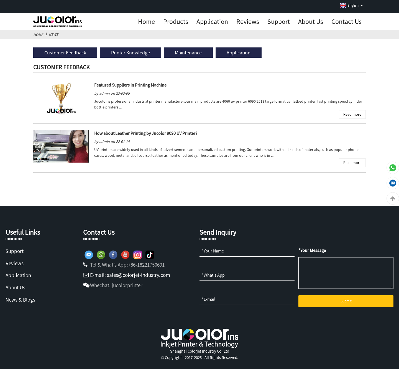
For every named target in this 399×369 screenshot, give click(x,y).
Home (146, 21)
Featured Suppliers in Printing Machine (130, 85)
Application (212, 21)
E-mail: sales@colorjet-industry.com (130, 275)
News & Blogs (20, 299)
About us (310, 21)
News (53, 34)
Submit (346, 301)
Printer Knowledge (130, 52)
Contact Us (346, 21)
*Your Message (312, 250)
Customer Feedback (65, 52)
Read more (352, 114)
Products (175, 21)
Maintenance (188, 52)
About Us (15, 287)
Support (278, 21)
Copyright (173, 357)
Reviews (247, 21)
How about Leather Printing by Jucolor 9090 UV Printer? (145, 133)
